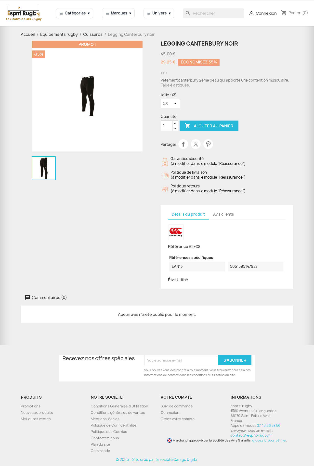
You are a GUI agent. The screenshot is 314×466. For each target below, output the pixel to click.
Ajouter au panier (209, 126)
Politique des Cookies (109, 431)
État (172, 279)
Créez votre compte (178, 419)
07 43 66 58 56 (268, 425)
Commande (100, 450)
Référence (178, 246)
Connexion (170, 412)
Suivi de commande (177, 406)
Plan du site (100, 444)
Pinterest (208, 144)
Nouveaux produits (37, 412)
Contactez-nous (105, 438)
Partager (183, 144)
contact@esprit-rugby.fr (251, 435)
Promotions (30, 406)
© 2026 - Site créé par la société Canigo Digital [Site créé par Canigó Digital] (157, 459)
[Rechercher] (213, 13)
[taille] (170, 103)
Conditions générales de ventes (118, 412)
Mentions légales (105, 419)
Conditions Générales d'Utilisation (119, 406)
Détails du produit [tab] (188, 214)
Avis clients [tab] (223, 214)
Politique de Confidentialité (113, 425)
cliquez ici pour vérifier (269, 440)
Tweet (196, 144)
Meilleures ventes (36, 419)
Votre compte (176, 397)
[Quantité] (166, 126)
